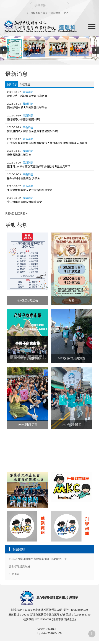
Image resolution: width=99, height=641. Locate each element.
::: (28, 12)
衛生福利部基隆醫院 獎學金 (23, 178)
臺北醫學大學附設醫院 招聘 (23, 119)
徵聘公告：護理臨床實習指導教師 (27, 95)
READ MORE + (16, 213)
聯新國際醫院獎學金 (19, 154)
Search (63, 5)
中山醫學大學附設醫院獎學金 (24, 201)
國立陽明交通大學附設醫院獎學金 (27, 107)
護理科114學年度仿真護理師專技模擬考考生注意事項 (38, 166)
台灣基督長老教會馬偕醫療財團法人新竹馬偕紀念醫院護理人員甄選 (47, 142)
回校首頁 (35, 12)
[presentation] (3, 50)
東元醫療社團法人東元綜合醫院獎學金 (30, 189)
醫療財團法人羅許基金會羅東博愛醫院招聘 (32, 131)
